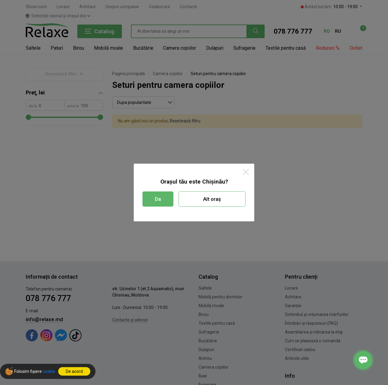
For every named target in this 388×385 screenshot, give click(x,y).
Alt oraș (212, 199)
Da (158, 199)
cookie (49, 371)
